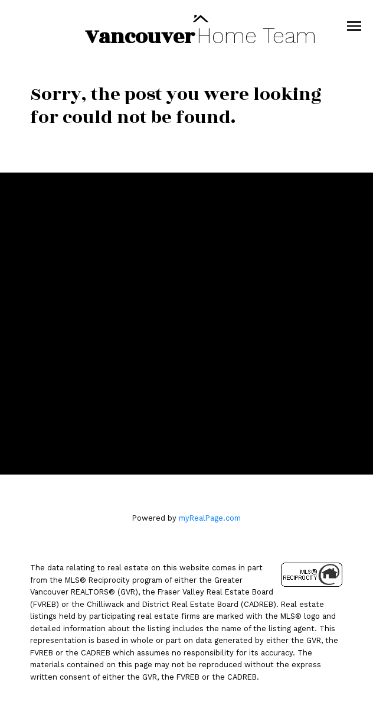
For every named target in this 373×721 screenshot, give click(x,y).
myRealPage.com (210, 518)
